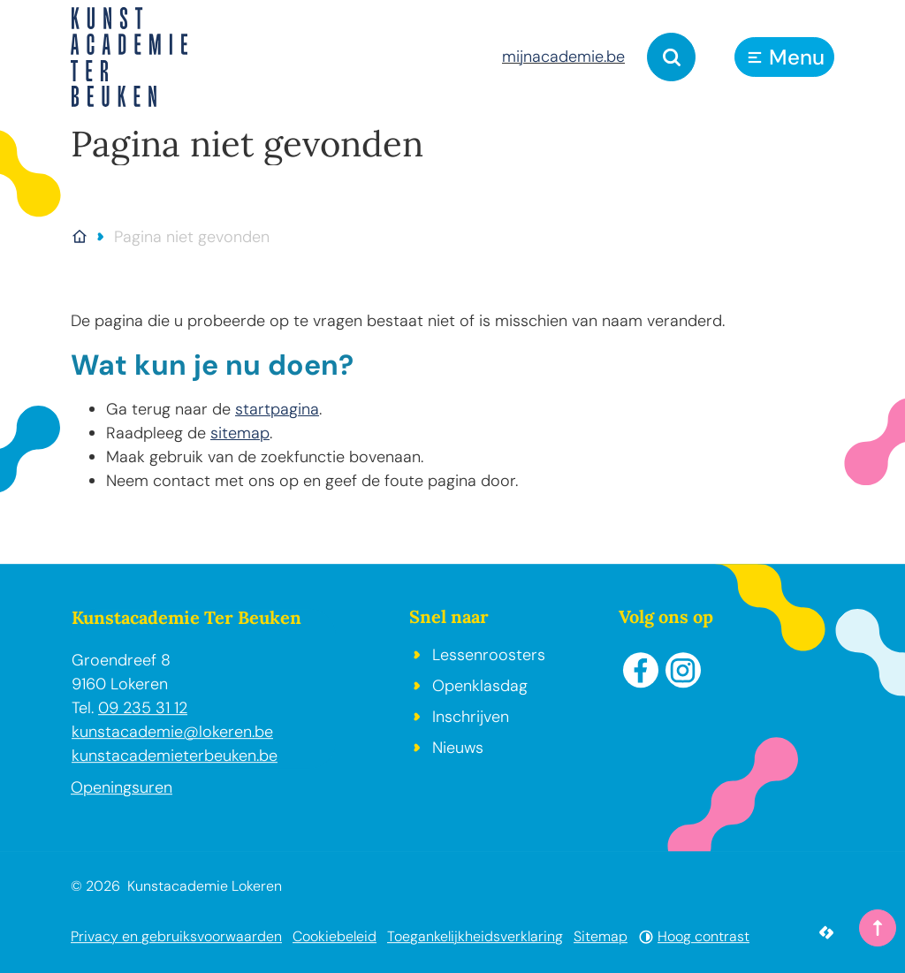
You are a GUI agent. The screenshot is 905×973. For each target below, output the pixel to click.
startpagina (277, 409)
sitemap (240, 433)
